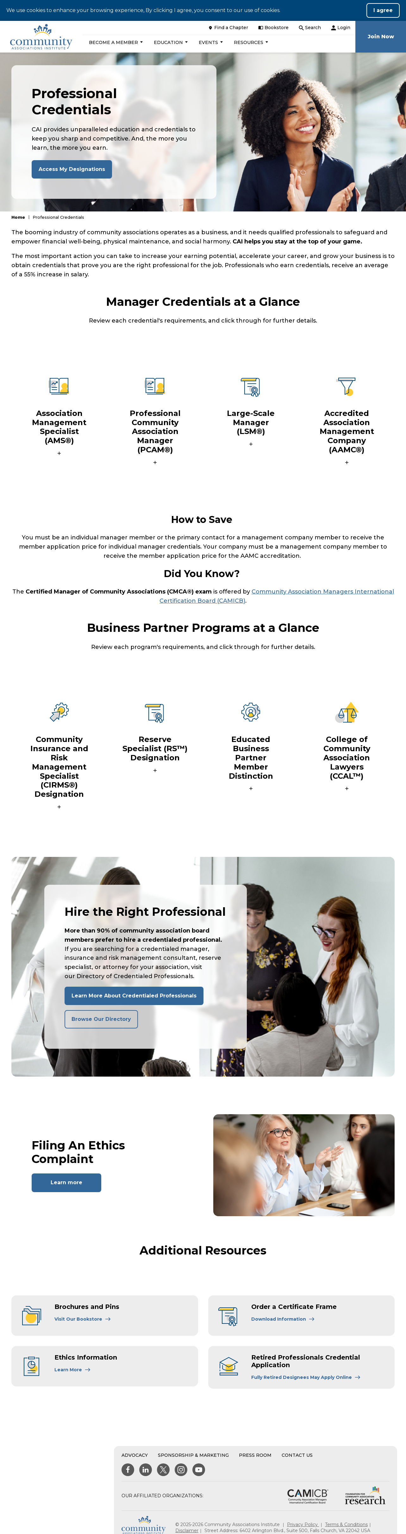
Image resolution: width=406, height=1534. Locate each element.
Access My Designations (72, 169)
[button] (115, 42)
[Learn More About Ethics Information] (72, 1369)
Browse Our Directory (101, 1019)
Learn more (66, 1182)
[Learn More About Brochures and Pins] (82, 1319)
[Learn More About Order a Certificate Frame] (283, 1319)
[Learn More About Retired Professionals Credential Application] (306, 1377)
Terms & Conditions (346, 1524)
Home (18, 217)
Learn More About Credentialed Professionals (134, 996)
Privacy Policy (303, 1524)
